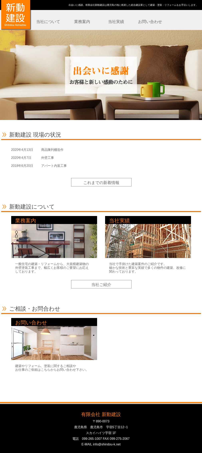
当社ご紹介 (101, 284)
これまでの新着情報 (101, 182)
